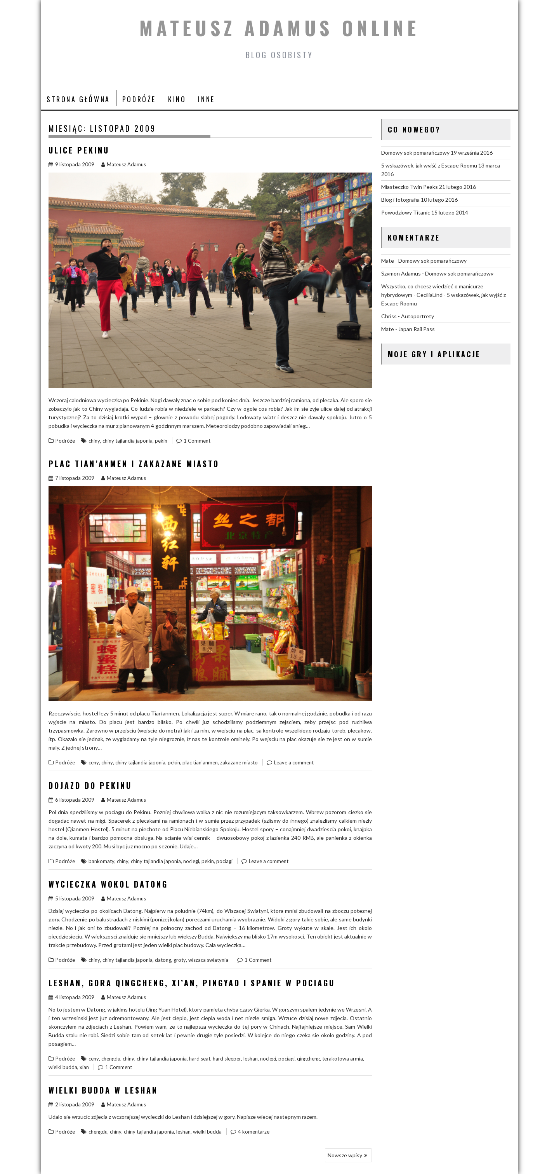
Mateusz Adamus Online (279, 28)
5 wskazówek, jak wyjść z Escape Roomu (429, 165)
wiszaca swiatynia (208, 960)
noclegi (191, 861)
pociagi (224, 861)
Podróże (139, 99)
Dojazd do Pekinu (90, 785)
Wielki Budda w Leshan (103, 1090)
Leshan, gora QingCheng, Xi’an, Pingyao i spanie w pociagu (192, 983)
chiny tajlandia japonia (127, 441)
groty (180, 960)
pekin (161, 441)
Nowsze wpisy (345, 1155)
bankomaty (102, 861)
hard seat (199, 1058)
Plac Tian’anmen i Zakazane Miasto (134, 463)
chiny (94, 441)
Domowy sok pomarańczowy (415, 152)
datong (163, 960)
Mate (387, 260)
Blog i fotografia (400, 199)
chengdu (110, 1058)
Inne (206, 99)
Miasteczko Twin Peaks (409, 186)
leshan (250, 1058)
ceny (94, 762)
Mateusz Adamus (123, 164)
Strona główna (78, 99)
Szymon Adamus (401, 273)
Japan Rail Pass (416, 329)
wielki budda (63, 1067)
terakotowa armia (342, 1058)
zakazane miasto (239, 762)
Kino (177, 99)
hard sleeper (227, 1058)
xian (84, 1067)
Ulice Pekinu (79, 150)
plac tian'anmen (200, 762)
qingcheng (308, 1058)
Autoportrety (417, 316)
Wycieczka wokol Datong (108, 884)
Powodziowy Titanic (405, 212)
